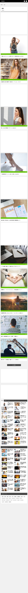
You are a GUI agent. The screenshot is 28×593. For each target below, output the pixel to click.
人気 (24, 496)
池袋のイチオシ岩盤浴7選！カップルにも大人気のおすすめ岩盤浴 (23, 476)
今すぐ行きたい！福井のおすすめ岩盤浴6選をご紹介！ (10, 480)
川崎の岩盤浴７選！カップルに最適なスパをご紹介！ (23, 489)
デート (21, 498)
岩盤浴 (15, 496)
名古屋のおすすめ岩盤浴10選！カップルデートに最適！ (10, 454)
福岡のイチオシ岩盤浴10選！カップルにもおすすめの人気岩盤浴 (23, 459)
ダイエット (8, 500)
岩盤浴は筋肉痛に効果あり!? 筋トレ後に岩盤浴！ (23, 467)
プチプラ (17, 498)
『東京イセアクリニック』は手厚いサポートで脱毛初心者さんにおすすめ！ (12, 57)
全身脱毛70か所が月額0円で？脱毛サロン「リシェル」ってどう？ (11, 82)
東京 (10, 496)
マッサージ (13, 498)
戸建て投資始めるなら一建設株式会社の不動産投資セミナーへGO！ (10, 433)
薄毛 (2, 496)
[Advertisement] (13, 23)
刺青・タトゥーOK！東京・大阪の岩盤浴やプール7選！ (10, 484)
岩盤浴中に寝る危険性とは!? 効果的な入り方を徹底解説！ (23, 463)
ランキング (3, 498)
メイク (10, 498)
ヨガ (7, 498)
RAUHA (3, 1)
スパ (11, 500)
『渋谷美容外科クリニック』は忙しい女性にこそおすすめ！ (23, 408)
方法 (12, 496)
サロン (18, 500)
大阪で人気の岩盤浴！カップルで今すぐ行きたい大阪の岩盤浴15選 (10, 472)
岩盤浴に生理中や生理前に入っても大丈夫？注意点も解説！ (23, 484)
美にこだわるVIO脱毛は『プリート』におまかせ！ (10, 408)
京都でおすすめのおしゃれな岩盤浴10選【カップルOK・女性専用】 (23, 472)
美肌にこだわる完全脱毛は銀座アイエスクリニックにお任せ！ (10, 429)
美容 (26, 80)
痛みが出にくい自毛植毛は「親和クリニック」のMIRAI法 (9, 360)
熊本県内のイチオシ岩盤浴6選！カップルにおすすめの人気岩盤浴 (10, 476)
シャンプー (14, 500)
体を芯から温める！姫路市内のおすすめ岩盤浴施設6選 (10, 459)
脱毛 (5, 496)
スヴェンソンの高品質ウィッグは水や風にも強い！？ (10, 438)
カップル (22, 500)
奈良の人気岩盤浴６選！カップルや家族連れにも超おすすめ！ (10, 463)
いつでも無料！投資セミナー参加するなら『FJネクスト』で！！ (11, 267)
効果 (21, 496)
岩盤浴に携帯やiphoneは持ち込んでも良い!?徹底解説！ (10, 450)
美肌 (7, 496)
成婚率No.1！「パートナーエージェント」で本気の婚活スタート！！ (11, 290)
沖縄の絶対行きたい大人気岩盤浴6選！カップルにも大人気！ (10, 467)
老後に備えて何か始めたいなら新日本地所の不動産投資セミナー (10, 221)
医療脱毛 (18, 496)
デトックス (3, 500)
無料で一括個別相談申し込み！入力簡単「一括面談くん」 (9, 337)
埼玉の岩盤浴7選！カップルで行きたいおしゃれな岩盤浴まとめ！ (23, 480)
